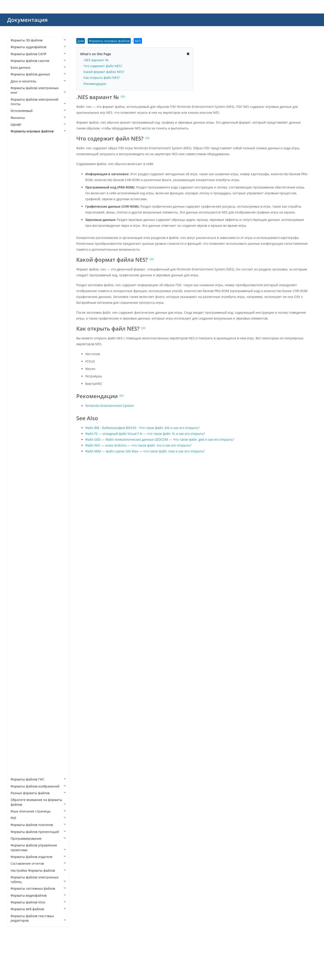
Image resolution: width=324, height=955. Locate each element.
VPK (18, 718)
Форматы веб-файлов (38, 909)
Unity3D (21, 677)
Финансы (38, 118)
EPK (18, 281)
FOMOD (21, 288)
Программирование (38, 838)
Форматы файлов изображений (38, 786)
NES (18, 431)
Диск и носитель (38, 81)
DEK (18, 261)
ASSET (19, 145)
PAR (18, 506)
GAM (18, 295)
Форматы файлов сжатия (38, 61)
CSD (18, 240)
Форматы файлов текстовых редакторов (38, 918)
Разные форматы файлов (38, 793)
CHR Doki (22, 220)
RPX (18, 574)
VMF (18, 711)
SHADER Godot (26, 609)
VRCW (19, 731)
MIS (18, 404)
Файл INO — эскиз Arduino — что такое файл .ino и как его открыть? (138, 445)
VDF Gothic (23, 704)
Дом (80, 41)
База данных (38, 67)
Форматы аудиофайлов (38, 47)
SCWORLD (22, 595)
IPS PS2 (20, 329)
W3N (18, 738)
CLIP (18, 227)
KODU (19, 336)
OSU (18, 479)
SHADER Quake (26, 615)
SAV (18, 588)
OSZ (18, 486)
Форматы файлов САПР (38, 54)
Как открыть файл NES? (101, 77)
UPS (18, 684)
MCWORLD (23, 383)
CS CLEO (21, 233)
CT (17, 247)
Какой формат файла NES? (103, 72)
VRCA (19, 725)
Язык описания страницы (38, 811)
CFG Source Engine (29, 206)
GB (17, 302)
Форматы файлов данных (38, 74)
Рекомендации (94, 84)
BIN (17, 158)
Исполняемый (38, 111)
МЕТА (19, 772)
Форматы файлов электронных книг (38, 90)
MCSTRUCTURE (26, 377)
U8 (17, 663)
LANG (19, 342)
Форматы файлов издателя (38, 857)
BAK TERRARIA (26, 152)
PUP (18, 534)
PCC (18, 513)
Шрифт (38, 124)
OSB (18, 458)
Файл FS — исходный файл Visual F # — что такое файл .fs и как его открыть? (145, 433)
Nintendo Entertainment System (109, 406)
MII (17, 397)
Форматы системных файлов (38, 888)
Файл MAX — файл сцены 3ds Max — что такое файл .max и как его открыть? (145, 451)
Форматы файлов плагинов (38, 825)
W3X (18, 745)
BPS (18, 193)
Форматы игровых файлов (38, 131)
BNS (18, 179)
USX (18, 691)
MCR (18, 370)
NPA (18, 438)
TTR (18, 650)
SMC (18, 643)
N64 (18, 411)
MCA (18, 356)
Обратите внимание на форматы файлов (38, 802)
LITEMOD (22, 349)
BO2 (18, 186)
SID (17, 629)
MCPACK (21, 363)
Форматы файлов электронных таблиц (38, 879)
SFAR (18, 602)
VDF (18, 697)
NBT (18, 418)
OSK (18, 465)
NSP (18, 445)
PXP (17, 547)
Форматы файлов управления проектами (38, 847)
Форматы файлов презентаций (38, 832)
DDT (18, 254)
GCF (18, 315)
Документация (27, 19)
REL (17, 554)
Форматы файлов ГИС (38, 779)
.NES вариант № (95, 60)
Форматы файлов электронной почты (38, 101)
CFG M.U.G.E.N (26, 199)
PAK (18, 499)
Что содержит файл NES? (102, 66)
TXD (18, 656)
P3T (17, 493)
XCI (17, 752)
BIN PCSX (22, 165)
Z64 (17, 766)
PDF (38, 818)
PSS (17, 527)
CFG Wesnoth (25, 213)
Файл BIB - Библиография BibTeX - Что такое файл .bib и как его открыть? (142, 428)
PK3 (18, 520)
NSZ (18, 452)
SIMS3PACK (23, 636)
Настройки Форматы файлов (38, 870)
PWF (18, 540)
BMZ (18, 172)
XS (17, 759)
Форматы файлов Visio (38, 902)
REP (18, 561)
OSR (18, 472)
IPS (17, 322)
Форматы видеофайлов (38, 895)
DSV (18, 267)
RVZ (18, 581)
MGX (18, 390)
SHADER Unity (25, 622)
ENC (18, 274)
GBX (18, 308)
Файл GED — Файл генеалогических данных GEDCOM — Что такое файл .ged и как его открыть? (159, 439)
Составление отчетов (38, 863)
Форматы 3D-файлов (38, 40)
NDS (18, 424)
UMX (18, 670)
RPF (17, 568)
